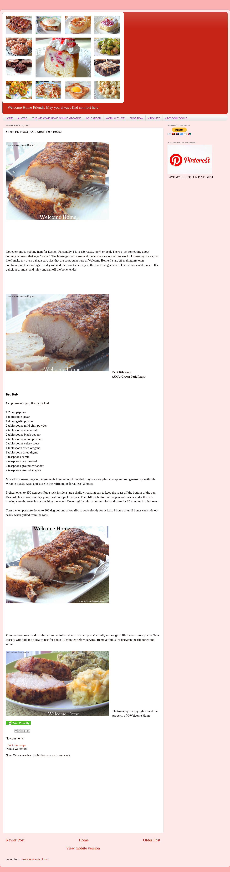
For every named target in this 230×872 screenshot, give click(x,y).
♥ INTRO (22, 118)
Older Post (151, 840)
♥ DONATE (154, 118)
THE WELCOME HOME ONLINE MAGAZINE (56, 118)
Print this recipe (16, 745)
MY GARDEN (93, 118)
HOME (9, 118)
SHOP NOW (136, 118)
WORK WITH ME (115, 118)
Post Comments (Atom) (35, 859)
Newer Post (15, 840)
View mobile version (83, 848)
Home (84, 840)
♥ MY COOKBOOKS (176, 118)
